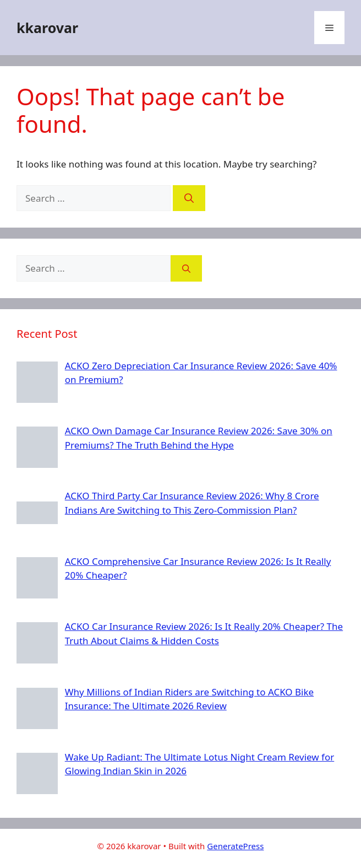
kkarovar (47, 27)
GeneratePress (235, 845)
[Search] (189, 198)
